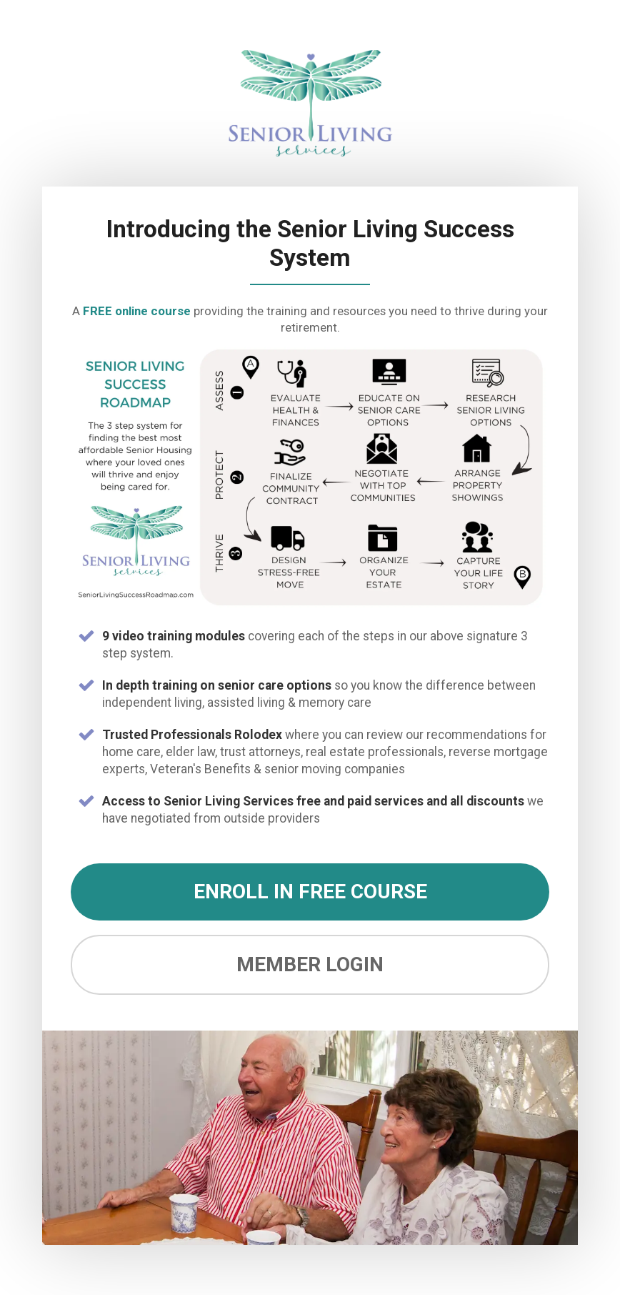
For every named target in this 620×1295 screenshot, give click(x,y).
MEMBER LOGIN (310, 964)
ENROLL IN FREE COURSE (310, 891)
